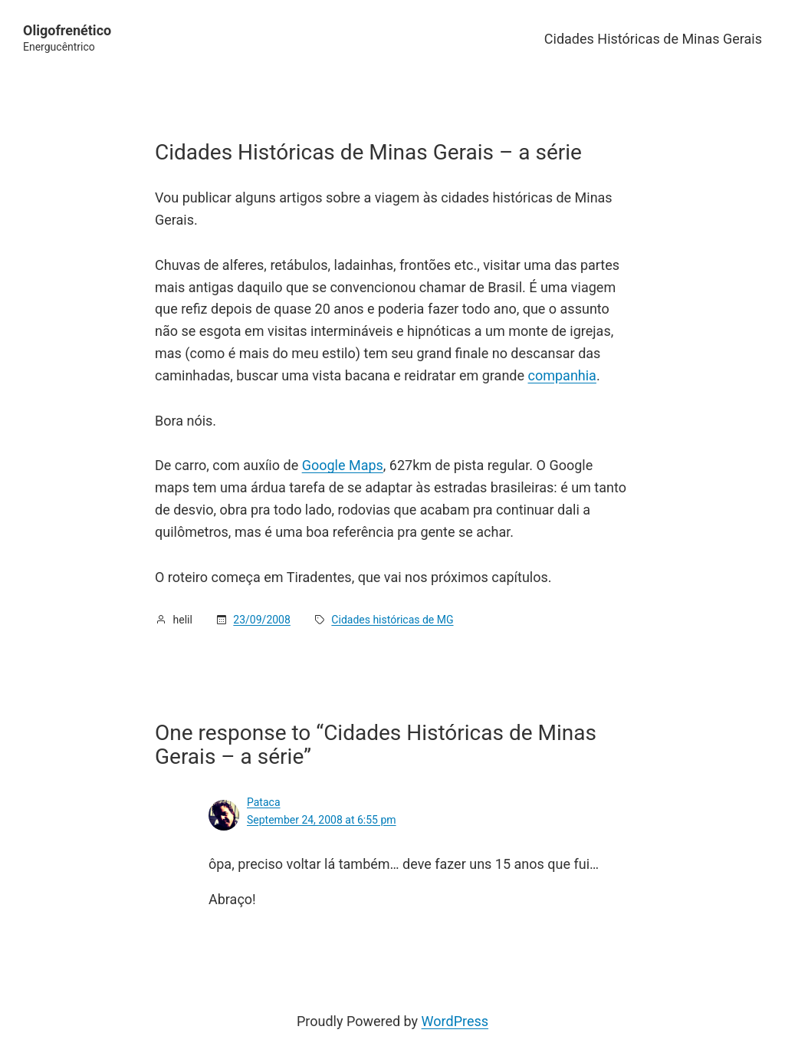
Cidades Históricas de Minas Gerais (653, 39)
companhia (562, 375)
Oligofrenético (67, 30)
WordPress (455, 1021)
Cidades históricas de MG (392, 620)
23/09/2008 (262, 620)
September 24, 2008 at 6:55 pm (321, 820)
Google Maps (342, 465)
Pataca (264, 802)
